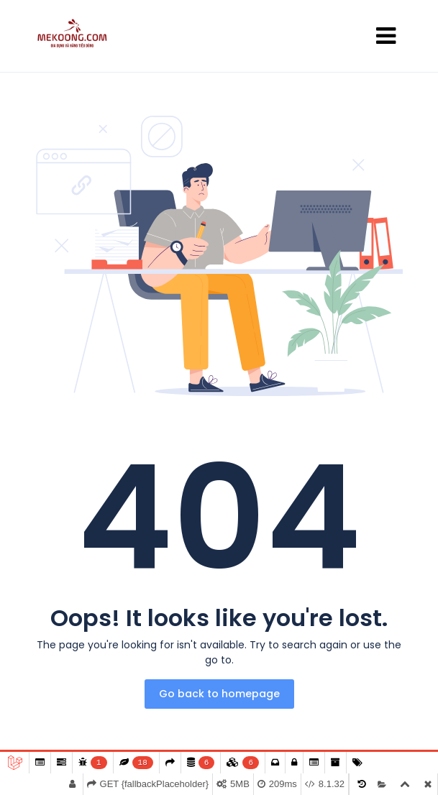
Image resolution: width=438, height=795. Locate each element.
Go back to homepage (219, 693)
